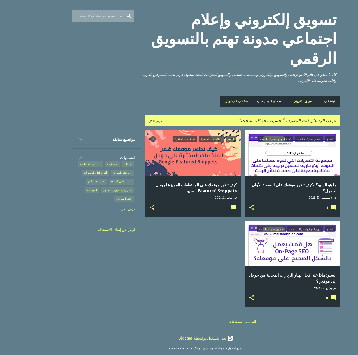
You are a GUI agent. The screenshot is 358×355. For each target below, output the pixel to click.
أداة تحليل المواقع (95, 172)
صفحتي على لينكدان (244, 101)
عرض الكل (129, 121)
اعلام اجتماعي (97, 198)
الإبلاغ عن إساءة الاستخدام (89, 229)
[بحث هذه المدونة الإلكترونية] (71, 16)
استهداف (65, 190)
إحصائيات (85, 164)
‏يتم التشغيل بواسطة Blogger (179, 338)
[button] (225, 207)
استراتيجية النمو (69, 181)
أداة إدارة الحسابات (63, 164)
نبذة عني (302, 101)
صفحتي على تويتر (211, 101)
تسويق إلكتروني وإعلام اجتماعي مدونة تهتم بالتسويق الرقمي (217, 39)
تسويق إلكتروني (278, 101)
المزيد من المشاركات (215, 321)
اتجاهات (101, 164)
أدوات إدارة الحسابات (68, 172)
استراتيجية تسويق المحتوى (90, 190)
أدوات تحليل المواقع (94, 181)
